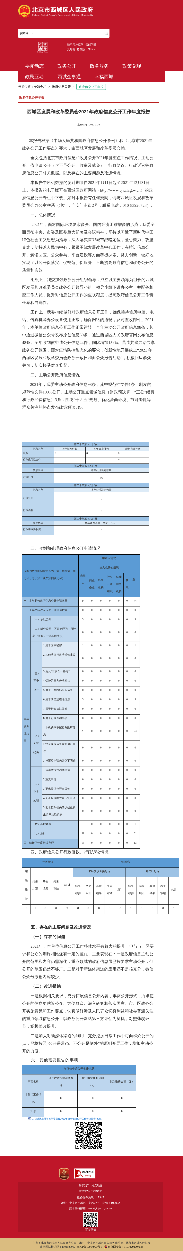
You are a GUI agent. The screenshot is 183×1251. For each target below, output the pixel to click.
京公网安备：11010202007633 (125, 1246)
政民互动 (34, 76)
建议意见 (84, 1190)
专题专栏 (40, 86)
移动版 (81, 49)
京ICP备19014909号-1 (89, 1246)
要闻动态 (34, 66)
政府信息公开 (61, 86)
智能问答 (90, 44)
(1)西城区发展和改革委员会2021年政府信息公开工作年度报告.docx (66, 1118)
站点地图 (97, 1185)
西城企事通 (69, 76)
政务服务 (99, 66)
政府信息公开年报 (91, 87)
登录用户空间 (75, 44)
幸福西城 (104, 76)
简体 (91, 49)
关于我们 (84, 1185)
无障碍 (71, 49)
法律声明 (97, 1190)
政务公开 (66, 66)
